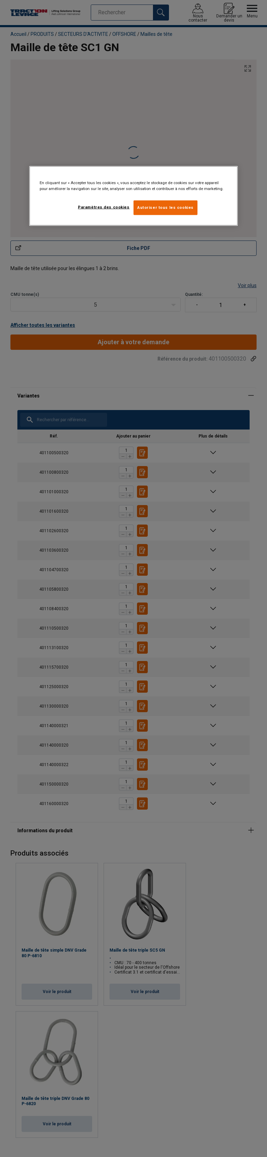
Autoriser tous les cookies (165, 207)
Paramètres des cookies (104, 206)
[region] (133, 196)
